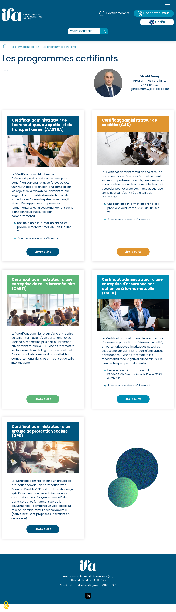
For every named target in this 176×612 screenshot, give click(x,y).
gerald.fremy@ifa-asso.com (149, 89)
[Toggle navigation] (167, 5)
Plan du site (66, 585)
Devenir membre (117, 13)
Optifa (157, 22)
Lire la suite (43, 252)
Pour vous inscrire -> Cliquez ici (38, 238)
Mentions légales (88, 585)
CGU (105, 585)
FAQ (114, 585)
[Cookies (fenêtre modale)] (6, 606)
